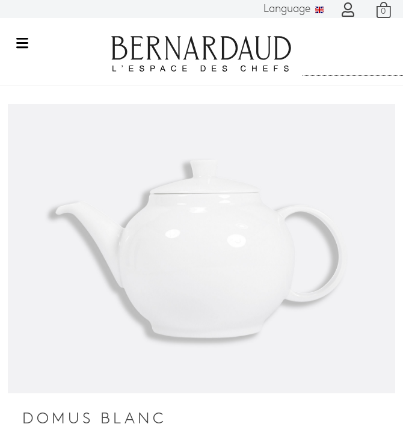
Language (293, 9)
